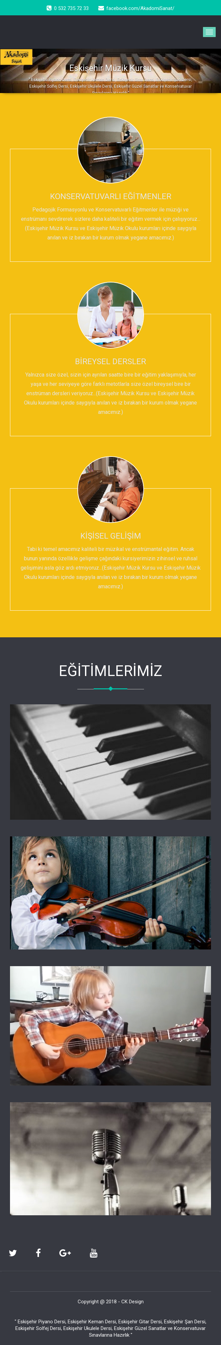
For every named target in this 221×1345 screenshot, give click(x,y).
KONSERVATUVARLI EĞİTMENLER (110, 196)
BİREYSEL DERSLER (110, 361)
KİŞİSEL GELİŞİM (110, 536)
